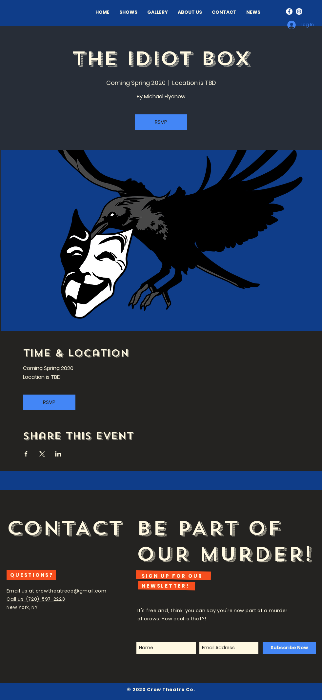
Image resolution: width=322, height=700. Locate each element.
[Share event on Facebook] (26, 454)
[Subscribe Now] (289, 648)
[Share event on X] (42, 454)
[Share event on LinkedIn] (58, 454)
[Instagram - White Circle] (299, 11)
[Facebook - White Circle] (289, 11)
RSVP (161, 122)
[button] (190, 12)
